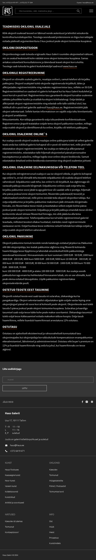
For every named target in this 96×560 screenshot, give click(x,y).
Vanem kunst (11, 486)
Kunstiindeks (55, 543)
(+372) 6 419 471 (12, 3)
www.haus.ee (70, 66)
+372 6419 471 (17, 451)
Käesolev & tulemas (14, 521)
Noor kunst (10, 480)
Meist (51, 532)
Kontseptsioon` (12, 532)
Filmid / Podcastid (57, 486)
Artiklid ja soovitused (14, 502)
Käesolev (53, 469)
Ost (51, 521)
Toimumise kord (56, 491)
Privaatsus (54, 537)
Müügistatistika (56, 480)
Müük (51, 526)
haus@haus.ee (88, 3)
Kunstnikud (10, 496)
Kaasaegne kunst (12, 475)
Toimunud (53, 475)
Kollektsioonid (11, 491)
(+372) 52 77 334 (26, 3)
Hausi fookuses (12, 469)
